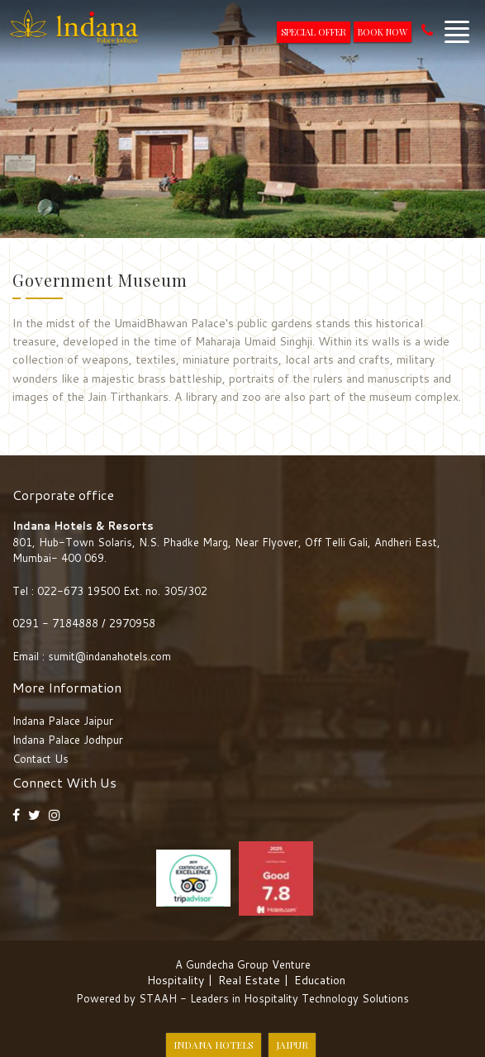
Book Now (382, 32)
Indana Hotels (214, 1044)
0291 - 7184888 (57, 623)
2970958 (132, 623)
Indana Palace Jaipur (62, 720)
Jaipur (292, 1044)
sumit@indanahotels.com (109, 656)
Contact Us (40, 758)
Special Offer (313, 32)
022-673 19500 (78, 590)
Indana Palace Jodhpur (67, 739)
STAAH (158, 998)
